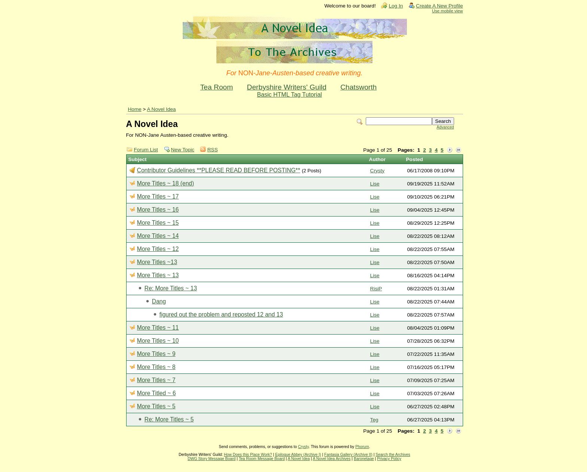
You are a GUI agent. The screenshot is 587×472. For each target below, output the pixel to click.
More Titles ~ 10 (158, 341)
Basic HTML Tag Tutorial (289, 94)
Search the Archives (392, 455)
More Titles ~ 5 (156, 406)
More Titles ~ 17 (158, 196)
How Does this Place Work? (248, 455)
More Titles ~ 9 (156, 354)
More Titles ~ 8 (156, 367)
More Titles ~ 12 (158, 249)
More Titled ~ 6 (156, 393)
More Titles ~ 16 (158, 209)
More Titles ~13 (157, 262)
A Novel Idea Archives (331, 459)
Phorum (362, 447)
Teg (374, 420)
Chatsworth (358, 87)
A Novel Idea (161, 109)
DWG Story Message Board (211, 459)
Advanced (445, 127)
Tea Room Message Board (262, 459)
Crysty (377, 170)
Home (135, 109)
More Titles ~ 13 (158, 275)
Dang (159, 301)
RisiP (376, 288)
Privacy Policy (389, 459)
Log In (396, 6)
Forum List (146, 149)
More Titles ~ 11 (158, 327)
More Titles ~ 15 (158, 223)
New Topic (182, 149)
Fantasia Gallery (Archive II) (348, 455)
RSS (212, 149)
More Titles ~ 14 (158, 236)
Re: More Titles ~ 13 (171, 288)
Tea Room (216, 87)
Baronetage (364, 459)
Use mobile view (447, 11)
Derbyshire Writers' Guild (286, 87)
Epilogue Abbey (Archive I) (298, 455)
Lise (375, 184)
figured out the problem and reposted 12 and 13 (221, 314)
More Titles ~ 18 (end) (165, 183)
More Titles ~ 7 (156, 380)
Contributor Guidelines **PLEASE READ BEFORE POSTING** (218, 170)
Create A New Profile (439, 6)
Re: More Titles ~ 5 (169, 419)
